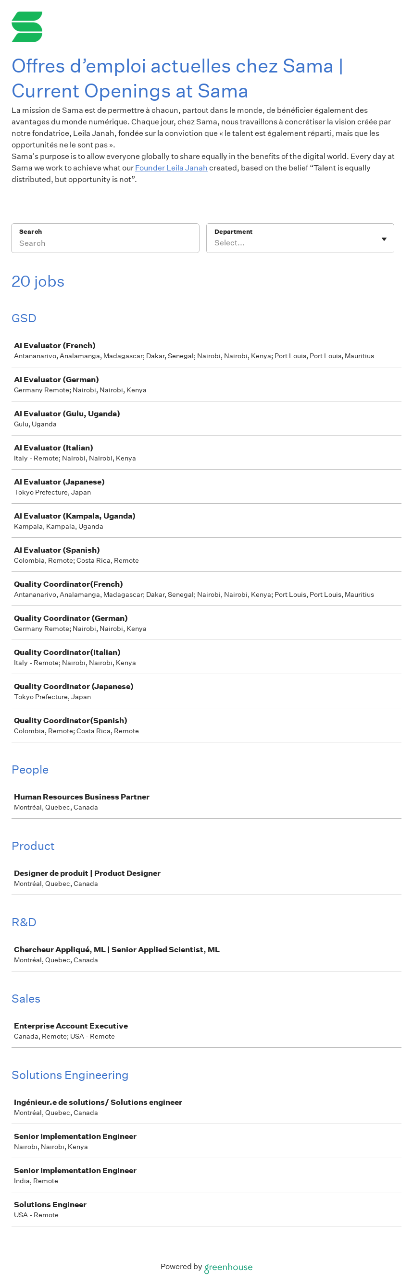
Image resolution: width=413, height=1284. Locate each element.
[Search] (105, 244)
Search (30, 232)
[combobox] (215, 243)
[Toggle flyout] (384, 239)
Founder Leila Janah (171, 167)
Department (233, 232)
